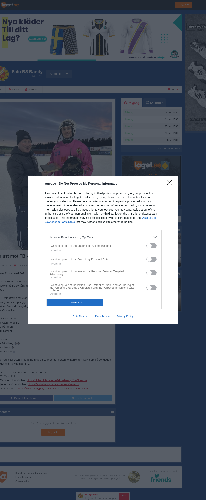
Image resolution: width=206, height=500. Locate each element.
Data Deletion (81, 316)
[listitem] (103, 237)
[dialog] (103, 250)
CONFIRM (75, 302)
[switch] (151, 245)
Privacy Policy (124, 316)
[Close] (170, 184)
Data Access (102, 316)
